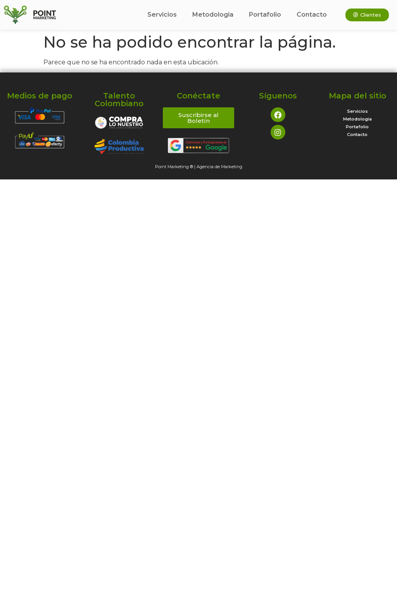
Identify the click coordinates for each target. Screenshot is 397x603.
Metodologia (212, 14)
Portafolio (265, 14)
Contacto (312, 14)
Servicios (162, 14)
